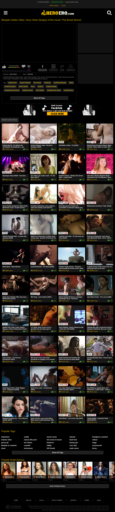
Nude (71, 83)
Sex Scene (37, 83)
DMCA (99, 500)
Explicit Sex (12, 83)
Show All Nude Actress (57, 486)
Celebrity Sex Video (53, 90)
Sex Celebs (40, 90)
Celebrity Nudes (10, 86)
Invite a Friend (57, 500)
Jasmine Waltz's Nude (71, 2)
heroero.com (17, 506)
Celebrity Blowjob (60, 83)
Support (73, 500)
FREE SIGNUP (54, 5)
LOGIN (63, 5)
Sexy (32, 86)
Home (16, 500)
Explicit (40, 86)
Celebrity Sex (68, 90)
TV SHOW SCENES (43, 2)
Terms (87, 500)
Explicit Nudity (51, 86)
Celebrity (47, 83)
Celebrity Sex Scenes (12, 90)
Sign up (28, 500)
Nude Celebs (23, 86)
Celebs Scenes (28, 90)
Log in (41, 500)
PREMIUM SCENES (57, 2)
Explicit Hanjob (25, 83)
